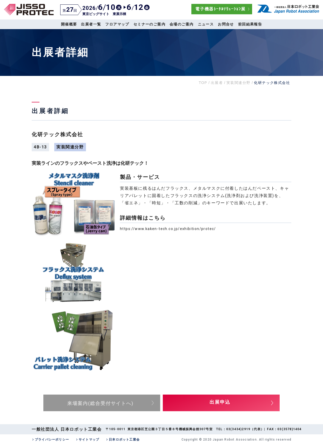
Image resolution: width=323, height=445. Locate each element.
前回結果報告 (250, 24)
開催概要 (69, 24)
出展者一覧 (91, 24)
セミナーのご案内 (149, 24)
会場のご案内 (181, 24)
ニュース (206, 24)
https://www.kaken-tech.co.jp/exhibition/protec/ (168, 229)
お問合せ (226, 24)
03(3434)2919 (238, 429)
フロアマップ (117, 24)
